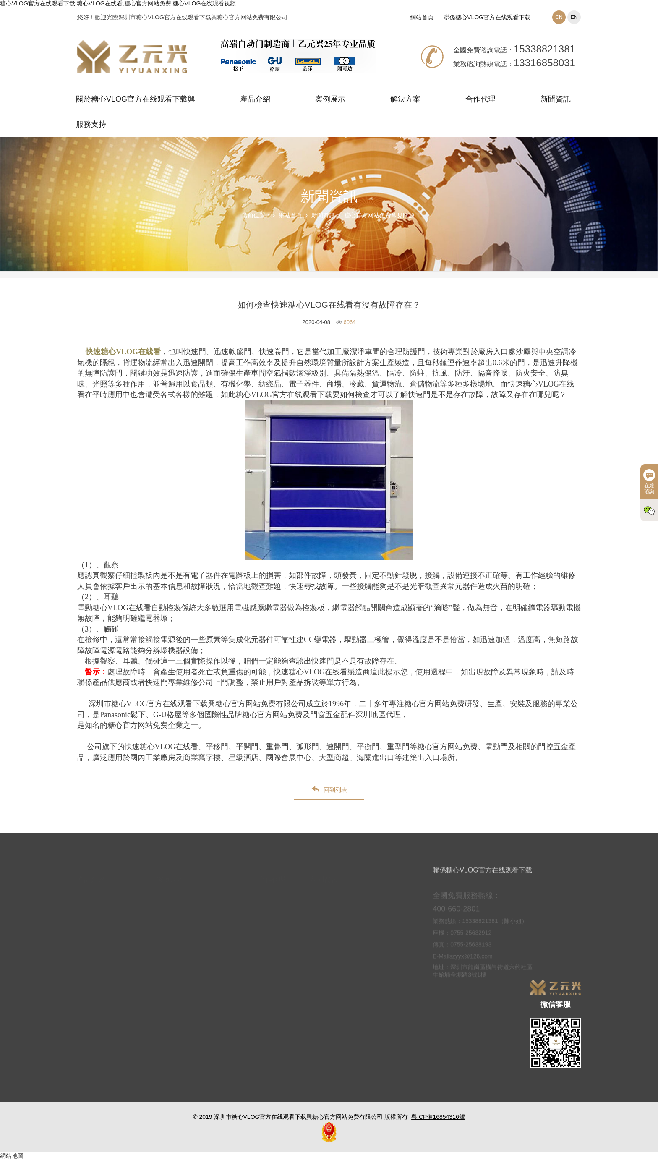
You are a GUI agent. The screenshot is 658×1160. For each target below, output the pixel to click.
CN (558, 17)
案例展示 (330, 99)
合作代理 (480, 99)
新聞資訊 (555, 99)
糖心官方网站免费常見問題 (379, 215)
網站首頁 (421, 17)
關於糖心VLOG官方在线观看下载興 (135, 99)
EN (574, 17)
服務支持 (91, 124)
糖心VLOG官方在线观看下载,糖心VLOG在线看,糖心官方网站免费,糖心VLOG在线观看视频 (118, 3)
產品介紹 (255, 99)
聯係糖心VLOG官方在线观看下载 (487, 17)
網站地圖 (12, 1155)
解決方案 (405, 99)
